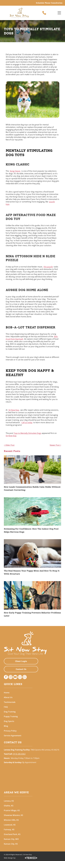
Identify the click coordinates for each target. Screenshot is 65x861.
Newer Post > (55, 445)
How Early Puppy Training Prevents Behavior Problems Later (32, 614)
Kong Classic (15, 171)
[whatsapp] (25, 677)
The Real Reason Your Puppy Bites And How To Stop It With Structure (32, 572)
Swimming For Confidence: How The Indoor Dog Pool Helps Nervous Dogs (31, 530)
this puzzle (48, 266)
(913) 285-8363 (19, 754)
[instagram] (11, 677)
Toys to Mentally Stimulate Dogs (27, 433)
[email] (20, 677)
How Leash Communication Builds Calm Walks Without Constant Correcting (32, 488)
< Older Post (9, 445)
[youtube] (15, 677)
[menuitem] (32, 692)
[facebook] (6, 677)
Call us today (26, 422)
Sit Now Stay (13, 410)
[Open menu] (59, 13)
